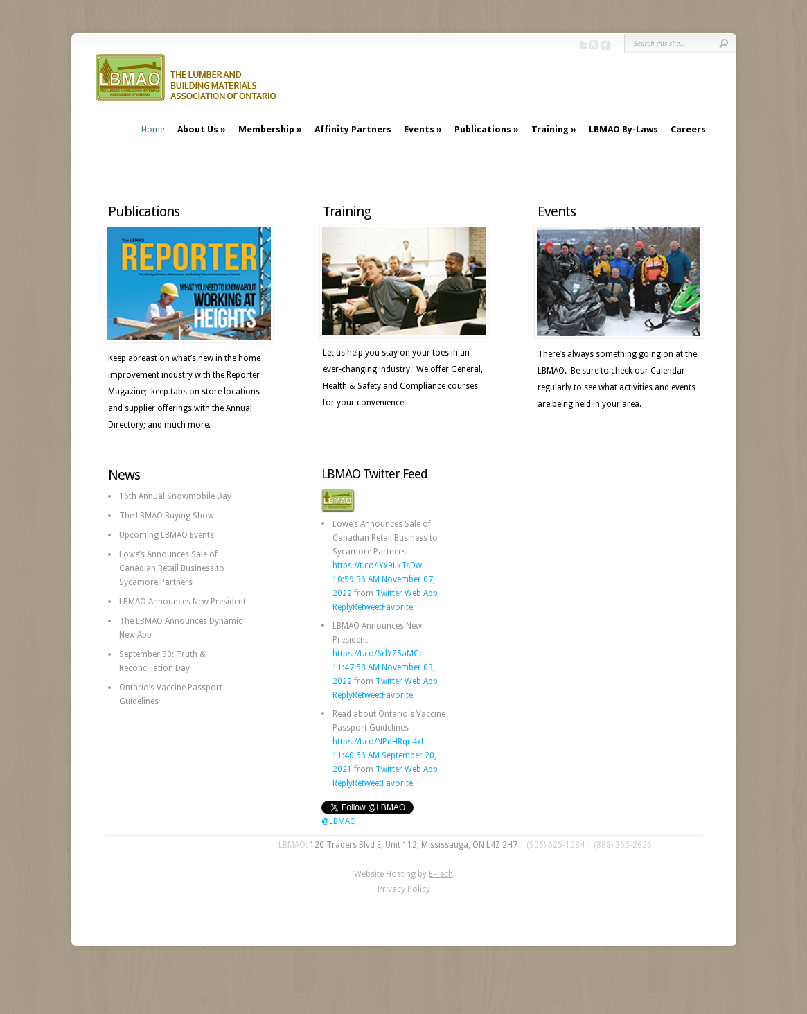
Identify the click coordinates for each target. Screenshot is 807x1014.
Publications (482, 129)
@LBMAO (338, 821)
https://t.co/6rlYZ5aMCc (377, 653)
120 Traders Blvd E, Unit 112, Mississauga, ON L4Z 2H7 (413, 845)
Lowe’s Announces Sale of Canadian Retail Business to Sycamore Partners (171, 568)
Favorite (397, 607)
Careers (688, 129)
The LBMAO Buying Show (166, 516)
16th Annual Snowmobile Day (175, 496)
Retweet (367, 607)
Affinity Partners (352, 129)
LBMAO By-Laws (623, 129)
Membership (266, 129)
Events (419, 129)
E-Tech (441, 874)
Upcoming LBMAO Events (166, 535)
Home (153, 129)
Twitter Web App (406, 593)
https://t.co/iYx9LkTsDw (377, 565)
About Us (197, 129)
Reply (342, 607)
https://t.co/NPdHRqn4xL (378, 741)
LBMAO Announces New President (182, 601)
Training (550, 129)
